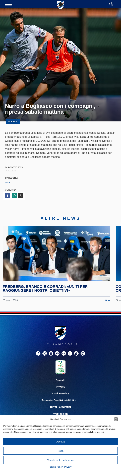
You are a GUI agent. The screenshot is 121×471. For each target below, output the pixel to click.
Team (7, 182)
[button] (116, 419)
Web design (60, 414)
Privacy (68, 467)
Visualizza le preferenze (60, 460)
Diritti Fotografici (60, 407)
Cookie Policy (56, 467)
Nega (60, 450)
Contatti (60, 380)
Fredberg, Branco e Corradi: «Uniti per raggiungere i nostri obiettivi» (45, 289)
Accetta (60, 441)
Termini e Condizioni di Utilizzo (60, 400)
